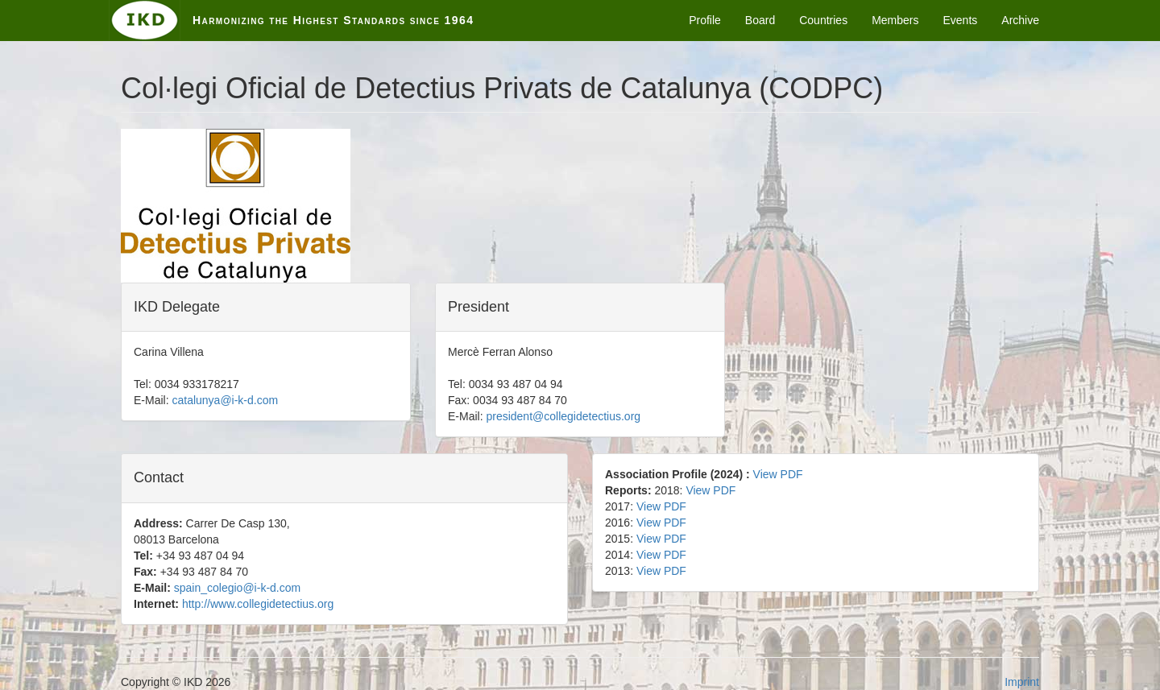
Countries (823, 20)
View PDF (778, 474)
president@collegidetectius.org (563, 416)
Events (960, 20)
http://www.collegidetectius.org (258, 603)
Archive (1020, 20)
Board (760, 20)
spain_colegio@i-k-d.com (237, 587)
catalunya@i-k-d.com (225, 400)
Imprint (1022, 682)
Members (895, 20)
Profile (705, 20)
